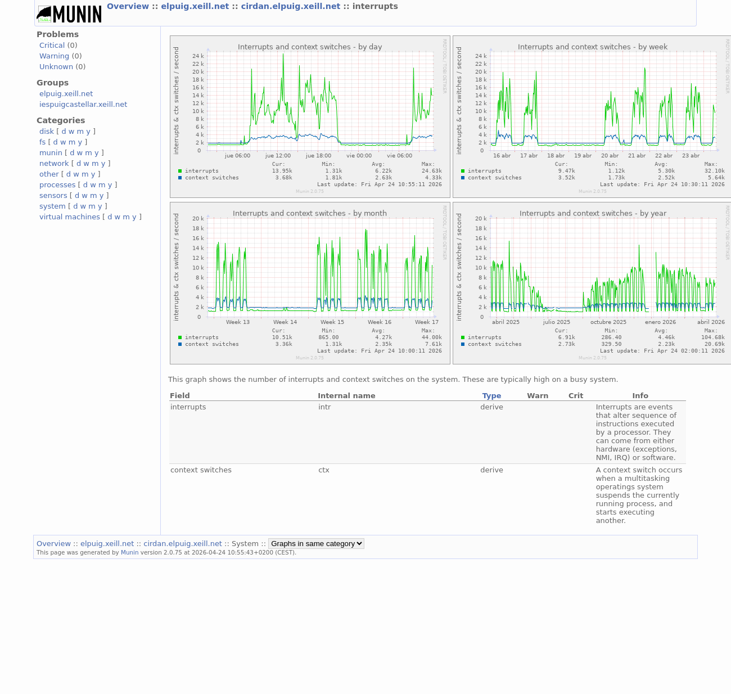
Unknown (56, 66)
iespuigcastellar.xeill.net (83, 104)
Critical (52, 45)
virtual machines (69, 217)
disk (46, 131)
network (54, 163)
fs (42, 142)
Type (492, 395)
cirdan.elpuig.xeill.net (292, 6)
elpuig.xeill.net (196, 6)
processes (57, 185)
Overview (129, 6)
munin (50, 152)
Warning (54, 56)
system (52, 206)
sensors (53, 195)
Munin (130, 552)
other (49, 174)
